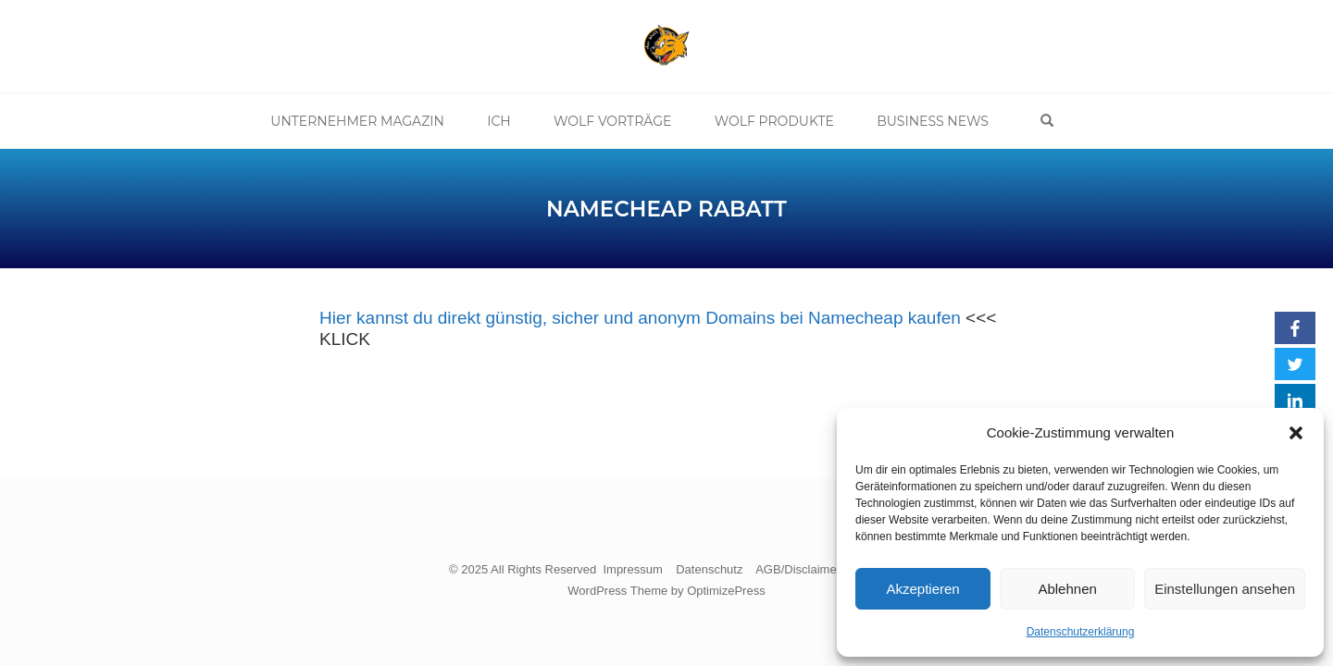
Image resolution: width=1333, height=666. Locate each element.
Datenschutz (709, 569)
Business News (930, 121)
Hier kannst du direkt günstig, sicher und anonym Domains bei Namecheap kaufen (640, 317)
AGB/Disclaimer (798, 569)
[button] (1296, 433)
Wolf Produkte (774, 121)
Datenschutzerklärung (1081, 631)
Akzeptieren (922, 589)
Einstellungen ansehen (1224, 589)
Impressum (632, 569)
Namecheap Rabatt (666, 209)
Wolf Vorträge (616, 121)
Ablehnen (1067, 589)
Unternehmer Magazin (367, 121)
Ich (505, 121)
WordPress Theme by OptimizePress (666, 591)
